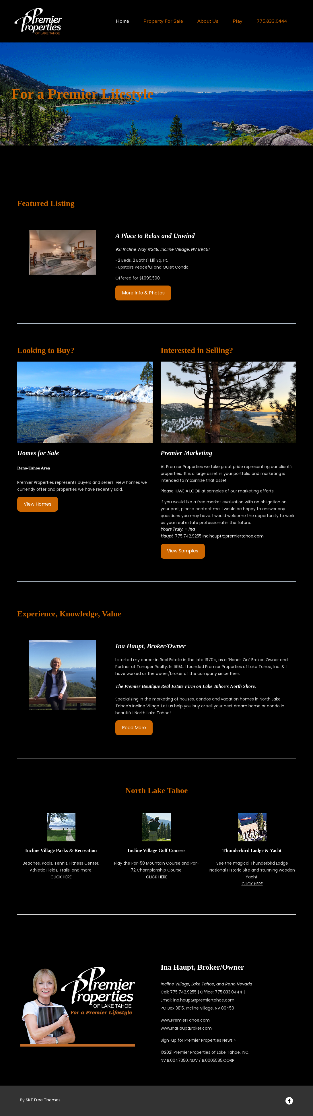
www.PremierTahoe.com (185, 1020)
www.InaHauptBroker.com (186, 1028)
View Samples (182, 551)
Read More (134, 727)
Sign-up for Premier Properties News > (198, 1040)
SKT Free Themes (43, 1100)
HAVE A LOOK (187, 491)
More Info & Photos (143, 293)
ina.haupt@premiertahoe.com (233, 536)
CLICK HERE (61, 877)
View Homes (37, 504)
